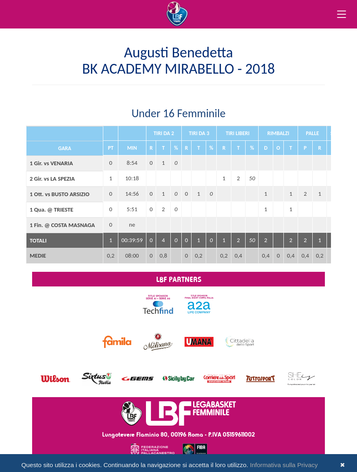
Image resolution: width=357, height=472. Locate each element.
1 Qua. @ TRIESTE (51, 209)
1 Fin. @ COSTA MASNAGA (62, 225)
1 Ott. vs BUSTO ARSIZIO (59, 194)
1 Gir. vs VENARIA (51, 163)
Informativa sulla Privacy (284, 464)
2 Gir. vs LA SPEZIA (52, 178)
